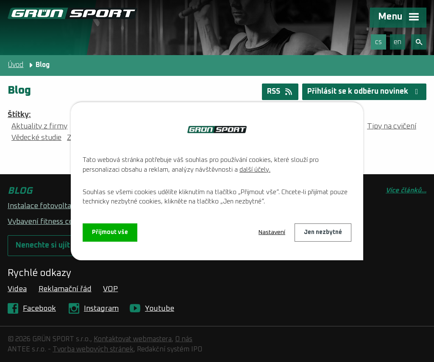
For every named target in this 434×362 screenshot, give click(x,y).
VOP (110, 289)
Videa (17, 289)
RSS (280, 91)
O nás (183, 339)
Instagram (101, 308)
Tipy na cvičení (391, 126)
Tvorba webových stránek (93, 349)
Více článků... (406, 190)
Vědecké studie (36, 138)
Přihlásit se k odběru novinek (364, 91)
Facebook (39, 308)
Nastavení (272, 232)
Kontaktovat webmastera (133, 339)
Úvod (15, 64)
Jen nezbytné (323, 232)
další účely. (254, 170)
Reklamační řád (65, 289)
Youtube (159, 308)
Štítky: (19, 115)
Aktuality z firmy (39, 126)
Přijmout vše (110, 232)
